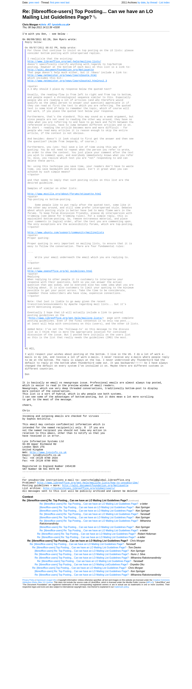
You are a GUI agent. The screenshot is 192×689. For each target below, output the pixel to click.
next (36, 2)
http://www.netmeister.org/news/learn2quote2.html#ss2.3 (67, 91)
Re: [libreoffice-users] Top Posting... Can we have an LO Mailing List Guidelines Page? (87, 14)
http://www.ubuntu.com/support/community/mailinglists (65, 277)
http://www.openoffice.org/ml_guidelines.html (59, 324)
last (67, 2)
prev (31, 2)
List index (164, 2)
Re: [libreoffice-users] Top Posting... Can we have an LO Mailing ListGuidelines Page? (81, 664)
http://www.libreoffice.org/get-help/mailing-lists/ (64, 68)
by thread (152, 2)
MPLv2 (150, 682)
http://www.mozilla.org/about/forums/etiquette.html (64, 230)
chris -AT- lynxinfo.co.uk (54, 24)
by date (142, 2)
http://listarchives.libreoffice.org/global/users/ (79, 587)
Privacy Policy (28, 680)
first (52, 2)
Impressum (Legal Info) (46, 680)
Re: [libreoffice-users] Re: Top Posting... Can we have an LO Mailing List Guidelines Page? (89, 603)
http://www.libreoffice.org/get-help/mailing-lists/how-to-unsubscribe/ (88, 580)
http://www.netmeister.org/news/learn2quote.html (62, 85)
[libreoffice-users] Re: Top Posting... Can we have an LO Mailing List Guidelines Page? (87, 607)
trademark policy (121, 686)
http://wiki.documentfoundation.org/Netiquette (60, 78)
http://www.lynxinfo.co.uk (48, 543)
